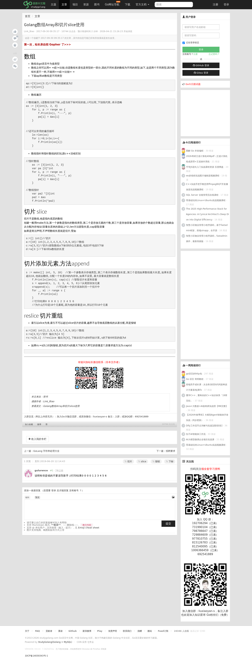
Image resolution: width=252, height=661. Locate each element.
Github (72, 631)
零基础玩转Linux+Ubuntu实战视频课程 (205, 200)
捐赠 (139, 631)
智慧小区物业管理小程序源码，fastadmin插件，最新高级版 (206, 239)
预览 (37, 497)
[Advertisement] (208, 112)
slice (142, 461)
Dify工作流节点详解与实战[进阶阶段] (204, 425)
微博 (39, 424)
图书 (97, 4)
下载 (127, 4)
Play (99, 631)
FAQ (37, 631)
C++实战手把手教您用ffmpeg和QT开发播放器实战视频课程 (207, 187)
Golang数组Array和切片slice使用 (61, 406)
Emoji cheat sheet (88, 527)
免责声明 (112, 631)
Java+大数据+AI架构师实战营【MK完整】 (207, 406)
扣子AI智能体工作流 (196, 434)
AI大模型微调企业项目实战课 (200, 439)
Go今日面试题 (193, 84)
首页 (27, 16)
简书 (45, 396)
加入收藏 (29, 424)
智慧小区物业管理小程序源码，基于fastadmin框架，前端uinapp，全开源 (207, 228)
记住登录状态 (190, 42)
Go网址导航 (112, 3)
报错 (156, 461)
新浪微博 (87, 631)
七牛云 (90, 642)
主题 (53, 4)
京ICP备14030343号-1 (36, 656)
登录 (226, 4)
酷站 (150, 631)
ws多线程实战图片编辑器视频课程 (202, 175)
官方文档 (142, 4)
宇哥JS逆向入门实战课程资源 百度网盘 (204, 167)
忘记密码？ (214, 54)
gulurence (41, 470)
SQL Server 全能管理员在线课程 (202, 195)
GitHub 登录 (201, 65)
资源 (86, 4)
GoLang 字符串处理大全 (46, 451)
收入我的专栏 (37, 439)
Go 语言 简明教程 (194, 379)
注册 (215, 4)
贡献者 (49, 631)
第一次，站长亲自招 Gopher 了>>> (47, 44)
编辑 (27, 497)
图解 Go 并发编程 (194, 151)
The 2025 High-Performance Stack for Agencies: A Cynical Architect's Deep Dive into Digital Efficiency (207, 214)
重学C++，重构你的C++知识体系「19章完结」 (206, 398)
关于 (27, 631)
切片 (128, 461)
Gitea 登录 (201, 72)
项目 (75, 4)
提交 (168, 523)
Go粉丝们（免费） (217, 614)
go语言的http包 (194, 373)
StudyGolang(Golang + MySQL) (55, 642)
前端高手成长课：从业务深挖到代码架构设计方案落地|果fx (206, 387)
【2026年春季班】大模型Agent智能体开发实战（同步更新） (207, 417)
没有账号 (74, 490)
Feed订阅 (163, 631)
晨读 (60, 631)
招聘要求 (170, 451)
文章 (64, 4)
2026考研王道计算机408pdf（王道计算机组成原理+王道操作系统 (206, 159)
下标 (169, 461)
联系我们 (127, 631)
